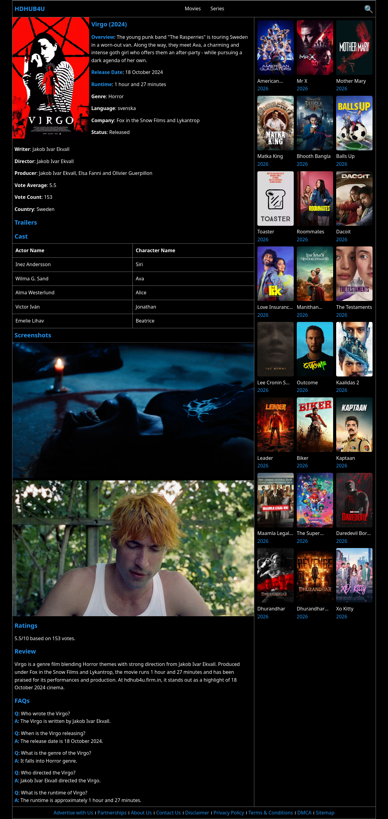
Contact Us (168, 812)
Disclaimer (197, 812)
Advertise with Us (73, 812)
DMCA (304, 812)
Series (217, 8)
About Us (141, 812)
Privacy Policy (228, 812)
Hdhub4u (30, 9)
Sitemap (325, 812)
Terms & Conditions (271, 812)
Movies (193, 8)
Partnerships (112, 812)
